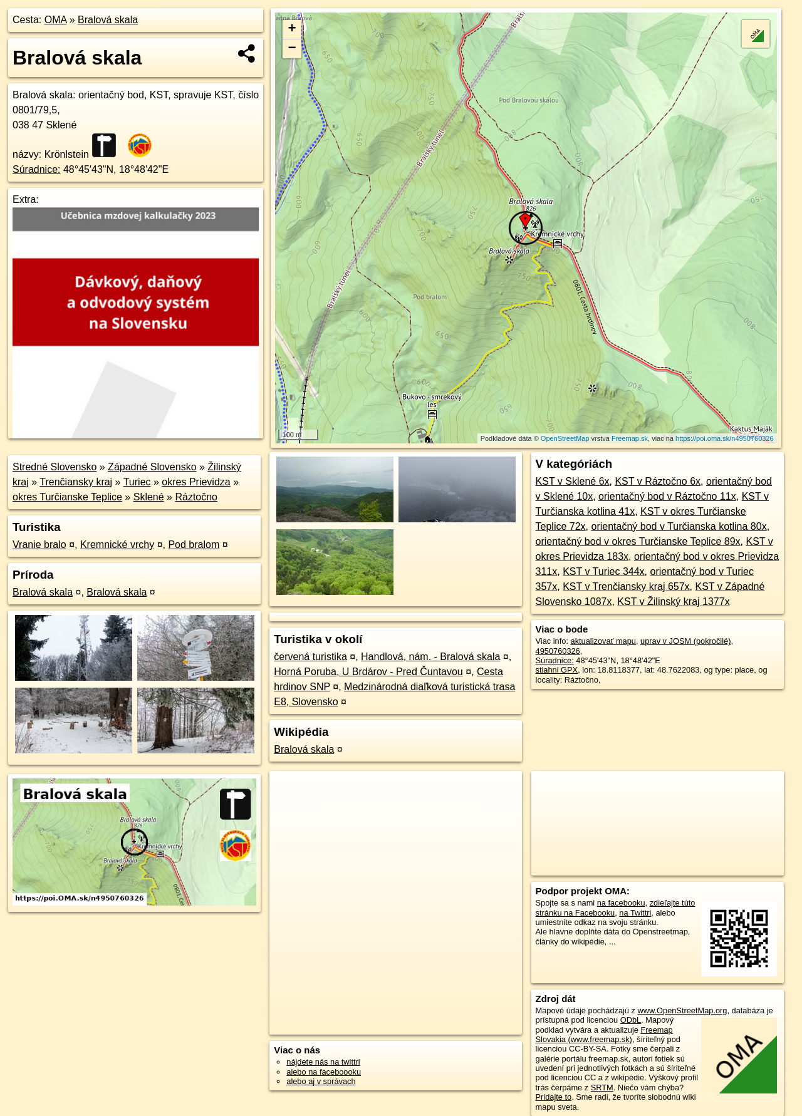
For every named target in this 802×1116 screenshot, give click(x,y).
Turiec (137, 482)
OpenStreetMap (565, 438)
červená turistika (310, 656)
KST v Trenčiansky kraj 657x (626, 586)
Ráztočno (196, 497)
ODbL (630, 1020)
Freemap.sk (630, 438)
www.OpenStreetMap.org (682, 1010)
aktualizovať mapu (603, 641)
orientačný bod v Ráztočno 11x (667, 496)
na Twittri (635, 912)
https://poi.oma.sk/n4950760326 (724, 438)
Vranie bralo (39, 544)
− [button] (292, 48)
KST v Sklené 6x (573, 481)
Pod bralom (193, 544)
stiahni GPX (557, 669)
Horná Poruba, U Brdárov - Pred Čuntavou (368, 671)
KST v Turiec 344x (603, 571)
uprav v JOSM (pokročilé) (685, 641)
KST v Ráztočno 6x (657, 481)
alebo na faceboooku (323, 1072)
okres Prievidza (196, 482)
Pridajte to (554, 1097)
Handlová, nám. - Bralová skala (430, 656)
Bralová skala (108, 19)
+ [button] (292, 29)
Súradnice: (37, 169)
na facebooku (621, 902)
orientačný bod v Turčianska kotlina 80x (679, 526)
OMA (55, 19)
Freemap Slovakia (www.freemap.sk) (604, 1034)
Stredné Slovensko (54, 467)
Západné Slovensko (152, 467)
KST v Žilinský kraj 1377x (673, 601)
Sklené (148, 497)
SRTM (602, 1087)
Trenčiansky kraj (75, 482)
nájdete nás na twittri (323, 1062)
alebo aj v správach (320, 1081)
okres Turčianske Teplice (67, 497)
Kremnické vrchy (117, 544)
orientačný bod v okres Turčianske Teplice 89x (638, 541)
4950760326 (558, 651)
